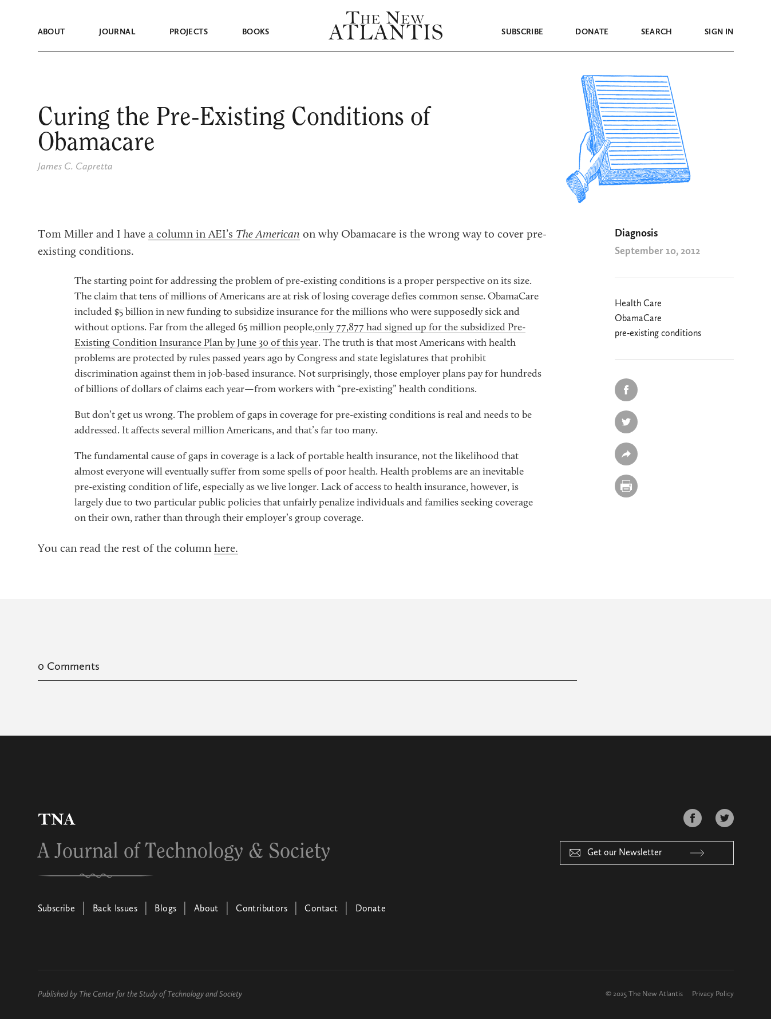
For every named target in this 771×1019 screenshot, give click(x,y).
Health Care (638, 304)
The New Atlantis (655, 994)
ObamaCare (638, 318)
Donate (591, 32)
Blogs (165, 909)
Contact (321, 909)
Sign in (719, 32)
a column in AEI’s (224, 234)
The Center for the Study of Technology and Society (160, 994)
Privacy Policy (713, 994)
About (51, 32)
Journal (117, 32)
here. (226, 549)
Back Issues (115, 909)
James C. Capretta (75, 166)
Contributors (261, 909)
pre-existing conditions (658, 333)
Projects (188, 32)
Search (657, 32)
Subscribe (522, 32)
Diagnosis (636, 233)
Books (256, 32)
